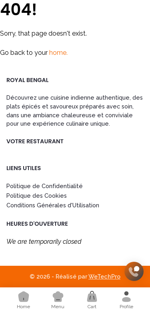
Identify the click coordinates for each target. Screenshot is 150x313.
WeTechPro (104, 276)
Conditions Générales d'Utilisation (52, 205)
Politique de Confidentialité (44, 186)
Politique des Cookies (36, 195)
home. (58, 52)
